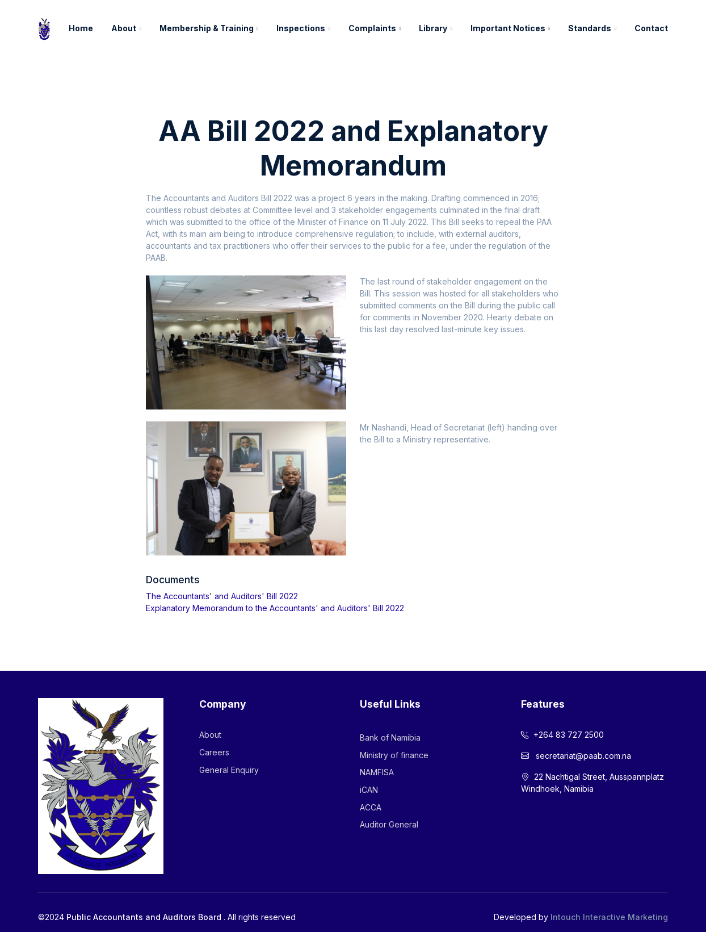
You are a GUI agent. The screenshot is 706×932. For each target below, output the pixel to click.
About (123, 28)
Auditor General (389, 824)
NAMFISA (377, 772)
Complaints (372, 28)
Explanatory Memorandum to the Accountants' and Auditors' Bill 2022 (275, 608)
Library (433, 28)
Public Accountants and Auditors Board (144, 917)
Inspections (300, 28)
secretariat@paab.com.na (576, 755)
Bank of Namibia (390, 737)
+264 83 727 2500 (562, 734)
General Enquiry (229, 770)
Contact (651, 28)
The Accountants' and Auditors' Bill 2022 (222, 596)
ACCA (370, 807)
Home (81, 28)
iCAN (369, 790)
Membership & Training (206, 28)
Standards (589, 28)
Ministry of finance (394, 755)
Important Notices (507, 28)
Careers (214, 752)
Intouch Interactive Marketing (609, 917)
